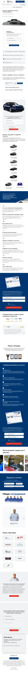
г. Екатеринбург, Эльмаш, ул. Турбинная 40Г (12, 645)
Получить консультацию (14, 45)
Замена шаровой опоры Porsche (9, 83)
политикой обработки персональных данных (13, 43)
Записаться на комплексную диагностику (13, 307)
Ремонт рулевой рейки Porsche (12, 87)
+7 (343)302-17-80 (9, 118)
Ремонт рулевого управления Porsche (13, 89)
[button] (24, 333)
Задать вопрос (14, 630)
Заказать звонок (20, 1)
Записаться (20, 83)
